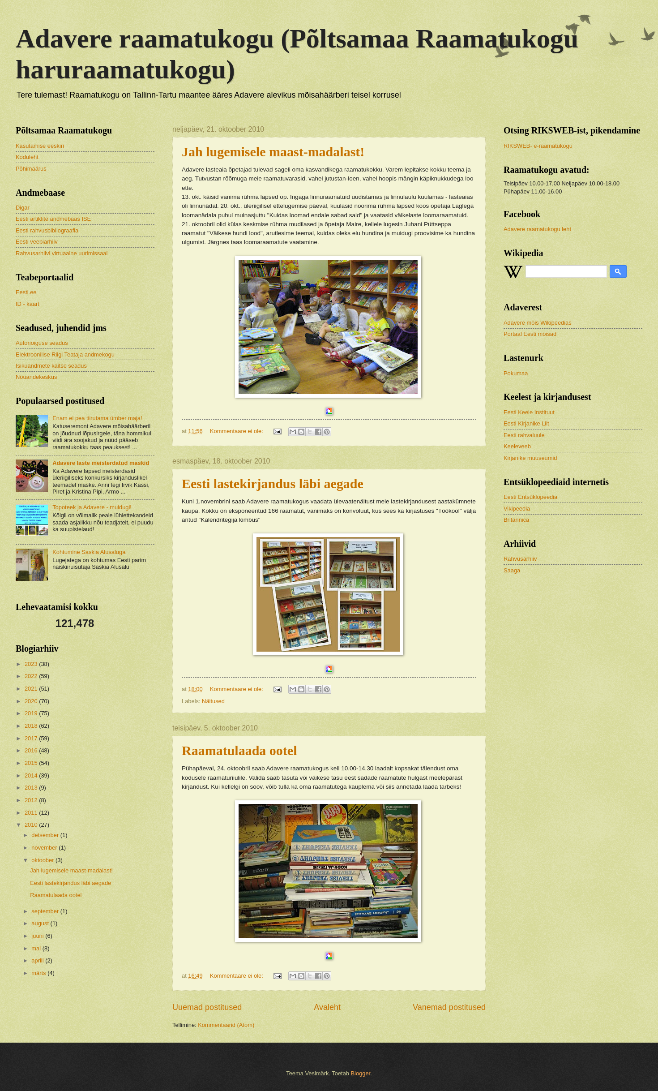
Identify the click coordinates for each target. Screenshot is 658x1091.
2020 (32, 701)
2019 (32, 713)
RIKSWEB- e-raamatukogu (538, 145)
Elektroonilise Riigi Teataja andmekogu (65, 354)
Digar (23, 207)
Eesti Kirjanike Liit (526, 423)
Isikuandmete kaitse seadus (51, 365)
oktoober (43, 860)
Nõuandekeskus (36, 377)
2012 (32, 800)
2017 (32, 738)
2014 (32, 775)
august (40, 923)
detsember (45, 835)
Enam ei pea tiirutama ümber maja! (97, 418)
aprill (38, 960)
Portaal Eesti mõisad (530, 334)
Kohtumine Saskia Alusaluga (88, 552)
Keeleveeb (517, 446)
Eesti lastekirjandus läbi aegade (272, 483)
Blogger (361, 1073)
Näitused (213, 701)
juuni (38, 935)
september (45, 911)
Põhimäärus (31, 168)
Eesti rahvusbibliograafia (47, 230)
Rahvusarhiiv (520, 558)
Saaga (512, 570)
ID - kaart (27, 304)
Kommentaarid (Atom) (226, 1025)
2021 (32, 688)
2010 (32, 824)
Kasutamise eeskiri (40, 145)
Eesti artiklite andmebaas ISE (53, 218)
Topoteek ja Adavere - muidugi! (92, 507)
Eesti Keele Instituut (529, 412)
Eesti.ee (26, 292)
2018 (32, 725)
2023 (32, 664)
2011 (32, 812)
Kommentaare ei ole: (237, 431)
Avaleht (327, 1007)
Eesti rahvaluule (524, 435)
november (45, 847)
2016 (32, 750)
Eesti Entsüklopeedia (530, 497)
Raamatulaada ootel (239, 750)
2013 (32, 787)
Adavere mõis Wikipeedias (538, 322)
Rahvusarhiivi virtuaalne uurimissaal (61, 253)
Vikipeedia (517, 508)
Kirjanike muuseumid (530, 458)
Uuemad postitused (207, 1007)
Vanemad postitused (449, 1007)
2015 (32, 763)
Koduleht (27, 157)
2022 (32, 676)
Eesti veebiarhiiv (37, 241)
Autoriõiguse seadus (42, 342)
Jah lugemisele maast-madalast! (273, 151)
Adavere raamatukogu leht (537, 229)
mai (36, 948)
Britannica (516, 519)
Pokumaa (516, 373)
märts (39, 973)
